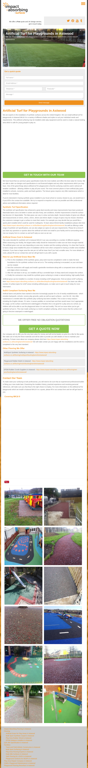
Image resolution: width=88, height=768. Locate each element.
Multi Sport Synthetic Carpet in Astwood (20, 736)
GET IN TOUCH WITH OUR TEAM (44, 174)
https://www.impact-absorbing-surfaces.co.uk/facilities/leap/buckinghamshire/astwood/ (36, 281)
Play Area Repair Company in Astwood (18, 761)
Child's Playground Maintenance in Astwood (19, 763)
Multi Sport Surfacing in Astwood (17, 749)
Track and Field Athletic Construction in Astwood (23, 747)
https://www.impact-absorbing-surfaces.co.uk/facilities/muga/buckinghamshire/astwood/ (34, 225)
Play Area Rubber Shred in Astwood (18, 738)
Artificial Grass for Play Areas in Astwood (20, 733)
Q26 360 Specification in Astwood (16, 743)
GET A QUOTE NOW (44, 329)
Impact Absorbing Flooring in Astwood (17, 729)
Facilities (7, 745)
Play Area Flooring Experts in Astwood (19, 752)
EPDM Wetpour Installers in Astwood (19, 740)
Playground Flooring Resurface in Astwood (19, 765)
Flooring (7, 731)
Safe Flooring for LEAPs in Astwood (18, 756)
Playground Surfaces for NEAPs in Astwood (21, 759)
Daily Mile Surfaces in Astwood (17, 754)
